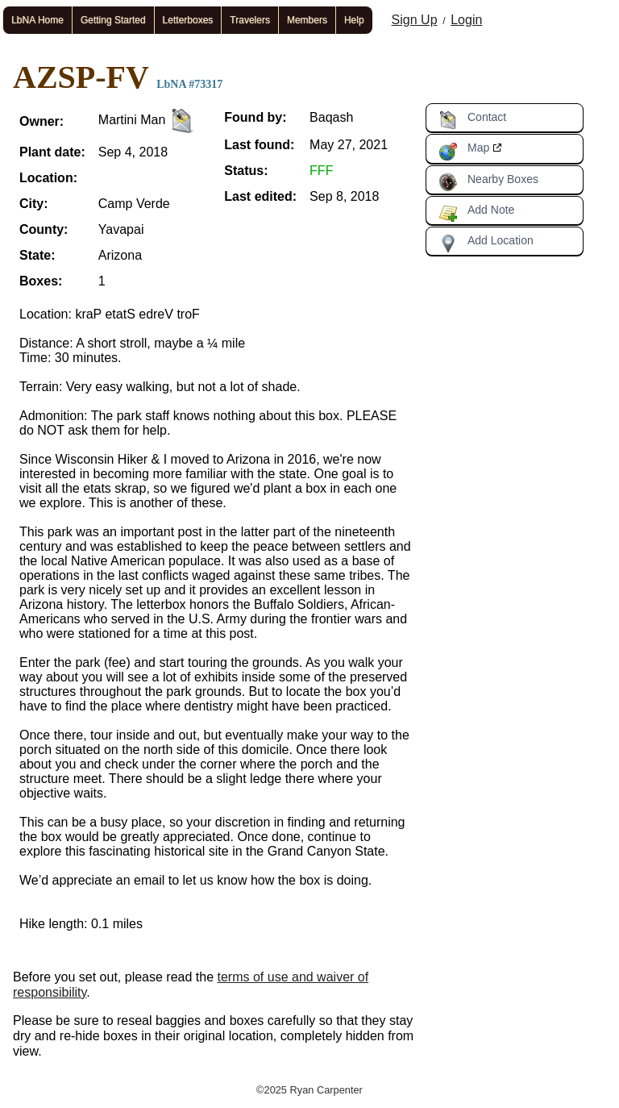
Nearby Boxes (488, 182)
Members (307, 20)
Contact (472, 120)
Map (463, 150)
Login (466, 20)
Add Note (476, 213)
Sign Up (415, 20)
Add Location (486, 243)
